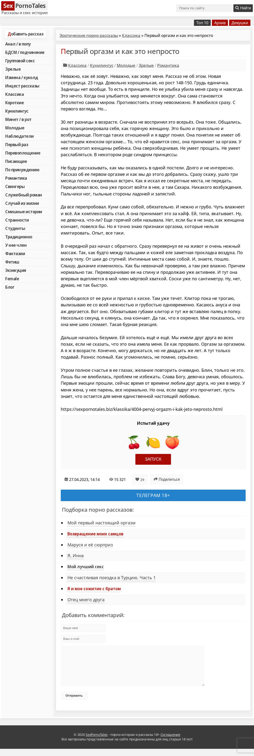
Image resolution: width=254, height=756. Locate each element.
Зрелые (13, 69)
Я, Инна (75, 555)
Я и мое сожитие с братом (94, 588)
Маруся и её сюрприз (90, 545)
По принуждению (22, 169)
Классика (14, 94)
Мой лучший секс (85, 566)
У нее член (16, 245)
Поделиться (167, 479)
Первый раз (16, 144)
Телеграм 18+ (153, 495)
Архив (220, 22)
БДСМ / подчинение (24, 52)
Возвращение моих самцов (95, 534)
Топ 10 (202, 22)
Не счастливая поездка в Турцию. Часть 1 (111, 577)
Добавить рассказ (25, 34)
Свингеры (15, 186)
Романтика (16, 178)
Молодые (14, 128)
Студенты (15, 228)
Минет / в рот (18, 119)
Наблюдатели (19, 136)
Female (12, 278)
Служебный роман (23, 195)
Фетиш (12, 262)
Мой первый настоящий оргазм (101, 523)
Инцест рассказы (22, 86)
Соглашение (170, 741)
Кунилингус (16, 111)
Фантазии (15, 253)
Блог (9, 287)
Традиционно (18, 237)
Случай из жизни (22, 203)
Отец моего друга (86, 599)
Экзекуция (15, 270)
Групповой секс (20, 60)
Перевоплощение (22, 153)
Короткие (14, 102)
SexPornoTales (97, 741)
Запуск (153, 459)
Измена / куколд (21, 77)
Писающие (16, 161)
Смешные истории (23, 211)
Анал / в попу (18, 44)
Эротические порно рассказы (89, 35)
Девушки (240, 22)
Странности (17, 220)
